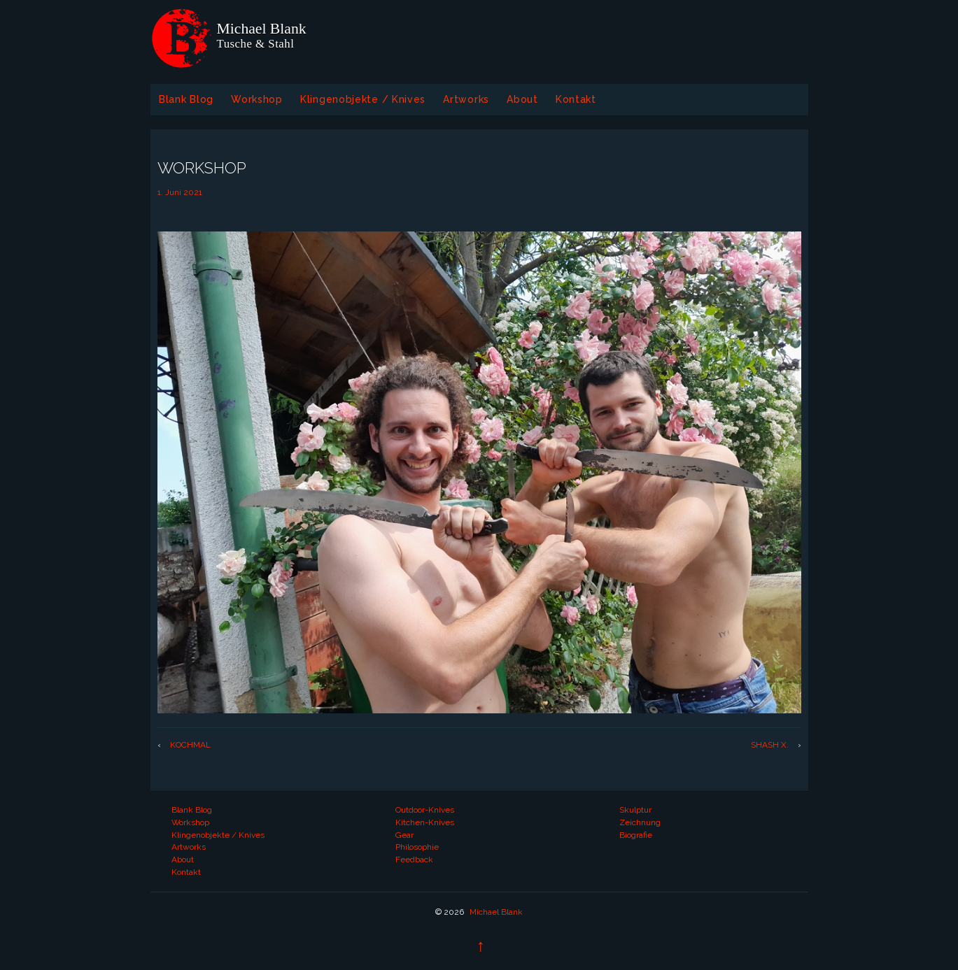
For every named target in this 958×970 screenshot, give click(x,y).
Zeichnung (640, 822)
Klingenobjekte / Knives (362, 99)
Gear (404, 835)
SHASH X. (770, 745)
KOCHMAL (190, 745)
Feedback (414, 859)
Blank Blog (186, 99)
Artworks (466, 99)
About (522, 99)
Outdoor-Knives (424, 810)
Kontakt (576, 99)
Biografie (635, 835)
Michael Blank (495, 912)
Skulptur (635, 810)
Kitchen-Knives (424, 822)
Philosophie (417, 847)
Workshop (257, 99)
